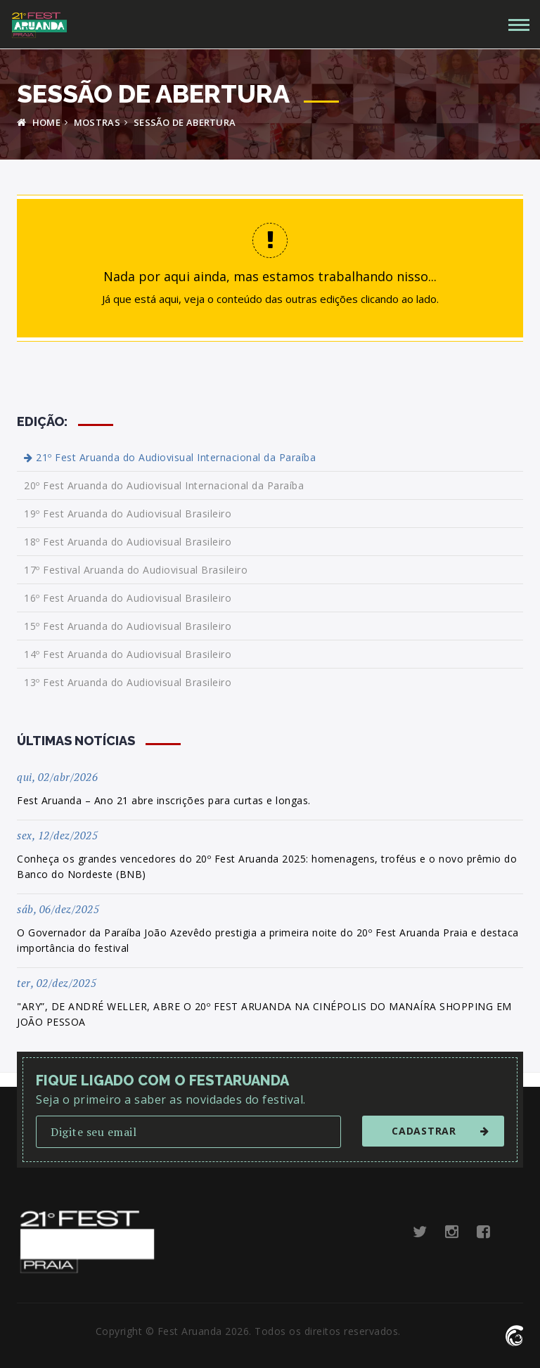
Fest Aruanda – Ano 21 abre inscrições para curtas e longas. (164, 800)
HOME (38, 122)
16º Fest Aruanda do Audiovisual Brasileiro (127, 598)
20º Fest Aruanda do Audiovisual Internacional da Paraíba (164, 485)
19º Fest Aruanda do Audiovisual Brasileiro (127, 513)
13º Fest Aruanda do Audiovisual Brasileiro (127, 682)
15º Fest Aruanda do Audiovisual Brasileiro (127, 626)
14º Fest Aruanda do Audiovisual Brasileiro (127, 654)
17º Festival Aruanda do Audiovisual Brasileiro (136, 569)
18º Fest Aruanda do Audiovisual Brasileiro (127, 541)
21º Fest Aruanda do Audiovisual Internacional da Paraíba (170, 457)
